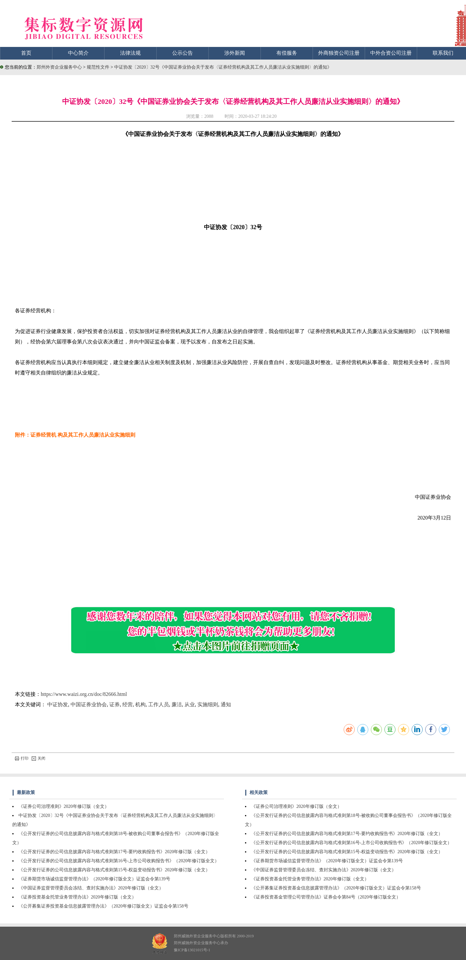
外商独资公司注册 (339, 53)
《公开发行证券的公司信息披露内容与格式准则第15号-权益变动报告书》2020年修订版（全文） (114, 869)
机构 (140, 704)
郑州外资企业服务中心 (59, 67)
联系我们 (443, 53)
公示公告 (182, 53)
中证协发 (57, 704)
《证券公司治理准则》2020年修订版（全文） (63, 806)
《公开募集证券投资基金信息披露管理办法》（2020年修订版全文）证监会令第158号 (103, 906)
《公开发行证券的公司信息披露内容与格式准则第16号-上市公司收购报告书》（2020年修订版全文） (118, 860)
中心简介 (78, 53)
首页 (26, 53)
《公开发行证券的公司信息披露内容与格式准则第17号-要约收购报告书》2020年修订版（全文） (114, 851)
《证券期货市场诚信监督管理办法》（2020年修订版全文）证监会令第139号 (94, 878)
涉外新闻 (234, 53)
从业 (189, 704)
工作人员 (158, 704)
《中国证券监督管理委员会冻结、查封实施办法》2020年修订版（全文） (90, 888)
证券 (114, 704)
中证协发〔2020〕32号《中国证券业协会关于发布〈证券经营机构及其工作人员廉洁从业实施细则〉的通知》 (223, 67)
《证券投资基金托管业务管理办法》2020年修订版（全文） (77, 897)
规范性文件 (99, 67)
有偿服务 (286, 53)
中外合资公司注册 (391, 53)
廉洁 (177, 704)
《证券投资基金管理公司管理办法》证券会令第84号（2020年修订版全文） (326, 897)
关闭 (38, 758)
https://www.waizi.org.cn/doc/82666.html (84, 694)
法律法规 (130, 53)
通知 (226, 704)
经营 (127, 704)
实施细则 (207, 704)
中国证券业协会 (89, 704)
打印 (21, 758)
